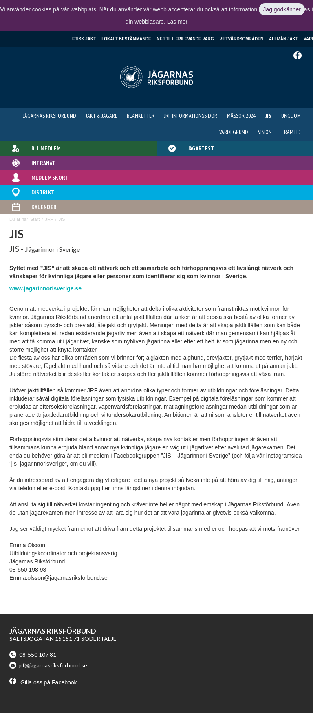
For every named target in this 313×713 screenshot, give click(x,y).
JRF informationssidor (190, 115)
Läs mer (177, 21)
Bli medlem (46, 148)
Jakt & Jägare (101, 115)
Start (35, 219)
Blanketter (140, 115)
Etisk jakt (84, 39)
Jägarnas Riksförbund (49, 115)
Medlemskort (49, 177)
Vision (265, 132)
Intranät (43, 163)
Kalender (44, 207)
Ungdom (291, 115)
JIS (268, 115)
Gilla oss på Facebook (43, 682)
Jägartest (201, 148)
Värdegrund (233, 132)
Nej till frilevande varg (185, 39)
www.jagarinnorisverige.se (45, 288)
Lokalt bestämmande (126, 39)
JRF (49, 219)
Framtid (291, 132)
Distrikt (42, 192)
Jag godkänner (282, 9)
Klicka (10, 9)
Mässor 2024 (241, 115)
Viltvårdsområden (242, 39)
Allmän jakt (283, 39)
